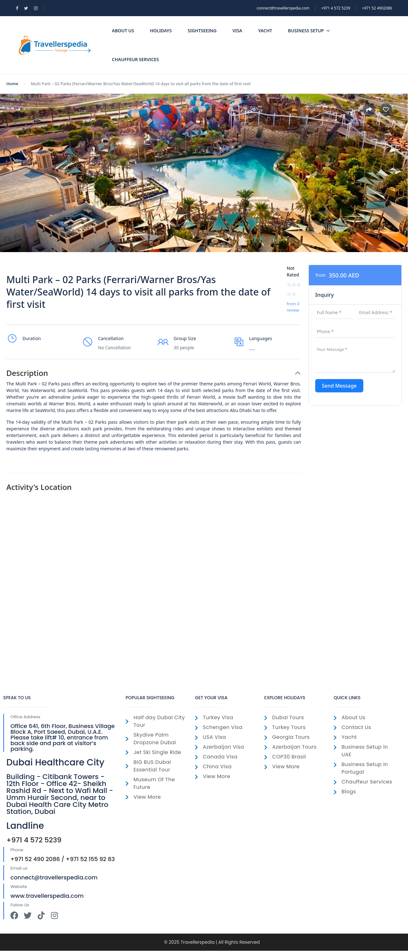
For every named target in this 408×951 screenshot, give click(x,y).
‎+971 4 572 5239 (335, 8)
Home (12, 83)
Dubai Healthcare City (55, 762)
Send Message (339, 385)
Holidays (161, 31)
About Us (123, 31)
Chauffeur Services (135, 59)
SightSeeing (202, 31)
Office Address (25, 717)
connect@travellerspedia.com (283, 8)
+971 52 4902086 (377, 8)
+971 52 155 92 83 (90, 859)
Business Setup (309, 31)
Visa (237, 31)
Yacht (265, 31)
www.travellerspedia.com (47, 896)
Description (27, 373)
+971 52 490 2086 (35, 859)
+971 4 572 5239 (33, 840)
